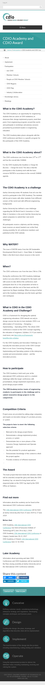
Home (9, 50)
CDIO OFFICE (8, 674)
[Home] (4, 50)
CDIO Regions (11, 84)
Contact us (8, 591)
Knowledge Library (11, 97)
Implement (8, 62)
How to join (20, 591)
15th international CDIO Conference (19, 510)
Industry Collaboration (14, 92)
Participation (16, 50)
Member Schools (13, 75)
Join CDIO (10, 71)
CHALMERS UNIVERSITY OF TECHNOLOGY (25, 674)
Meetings (8, 101)
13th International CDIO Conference (27, 533)
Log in (5, 3)
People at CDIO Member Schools (18, 79)
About (7, 58)
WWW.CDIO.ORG (23, 678)
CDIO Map (10, 88)
